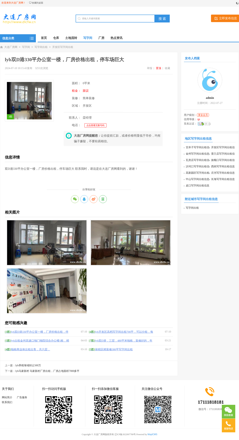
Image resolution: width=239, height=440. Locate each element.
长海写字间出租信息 (223, 179)
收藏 (167, 68)
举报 (149, 68)
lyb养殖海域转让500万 (28, 365)
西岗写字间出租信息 (223, 166)
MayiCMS (152, 434)
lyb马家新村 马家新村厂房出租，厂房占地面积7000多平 (47, 371)
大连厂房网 (10, 47)
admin (210, 97)
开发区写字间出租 (62, 47)
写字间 (26, 47)
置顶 (158, 68)
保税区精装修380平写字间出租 (111, 349)
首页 (44, 37)
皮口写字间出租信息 (197, 185)
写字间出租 (41, 47)
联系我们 (7, 402)
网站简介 (7, 397)
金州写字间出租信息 (197, 153)
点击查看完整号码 (95, 125)
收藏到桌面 (37, 2)
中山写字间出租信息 (197, 179)
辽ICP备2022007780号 (125, 434)
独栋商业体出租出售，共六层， (27, 349)
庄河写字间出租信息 (223, 172)
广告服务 (22, 397)
